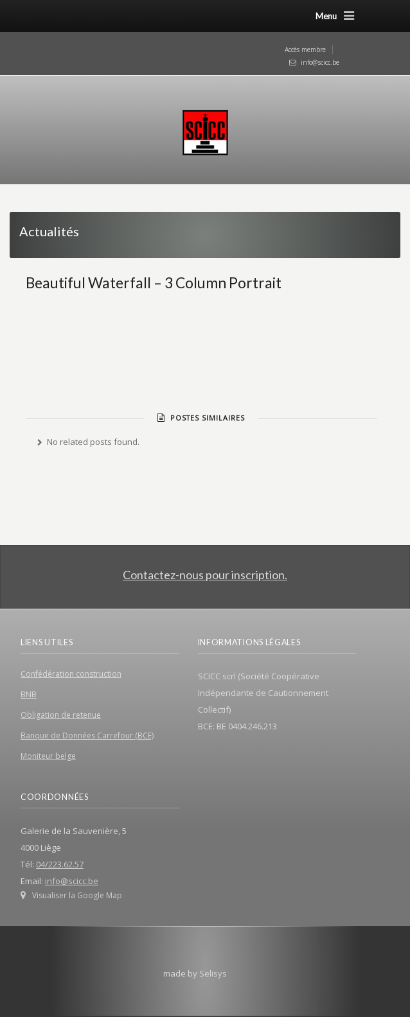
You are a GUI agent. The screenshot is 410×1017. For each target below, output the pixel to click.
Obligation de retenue (61, 714)
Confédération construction (71, 673)
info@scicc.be (320, 62)
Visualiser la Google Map (77, 895)
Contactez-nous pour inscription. (205, 575)
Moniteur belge (48, 756)
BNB (29, 694)
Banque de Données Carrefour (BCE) (87, 735)
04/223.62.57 (60, 864)
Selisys (213, 973)
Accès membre (305, 49)
